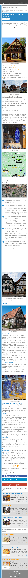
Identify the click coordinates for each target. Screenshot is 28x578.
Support (15, 576)
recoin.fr (15, 572)
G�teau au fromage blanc (10, 559)
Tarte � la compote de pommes (12, 547)
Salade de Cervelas (8, 534)
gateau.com (17, 573)
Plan (18, 576)
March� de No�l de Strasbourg (13, 493)
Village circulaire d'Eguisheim (12, 517)
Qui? (11, 576)
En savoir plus (20, 3)
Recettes (17, 575)
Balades (12, 575)
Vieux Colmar (6, 505)
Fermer (26, 3)
